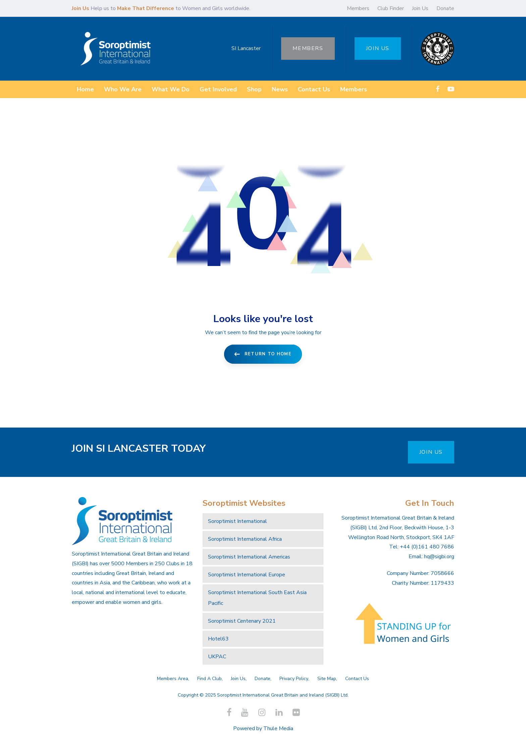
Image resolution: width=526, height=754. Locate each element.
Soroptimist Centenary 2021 (242, 621)
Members (358, 8)
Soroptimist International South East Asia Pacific (257, 598)
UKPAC (217, 656)
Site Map (326, 678)
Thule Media (278, 728)
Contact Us (357, 678)
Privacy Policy (293, 678)
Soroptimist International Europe (246, 574)
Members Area (172, 678)
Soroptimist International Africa (245, 539)
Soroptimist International (237, 521)
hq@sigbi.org (439, 556)
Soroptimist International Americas (249, 557)
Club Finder (390, 8)
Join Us (420, 8)
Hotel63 (218, 638)
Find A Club (209, 678)
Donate (445, 8)
